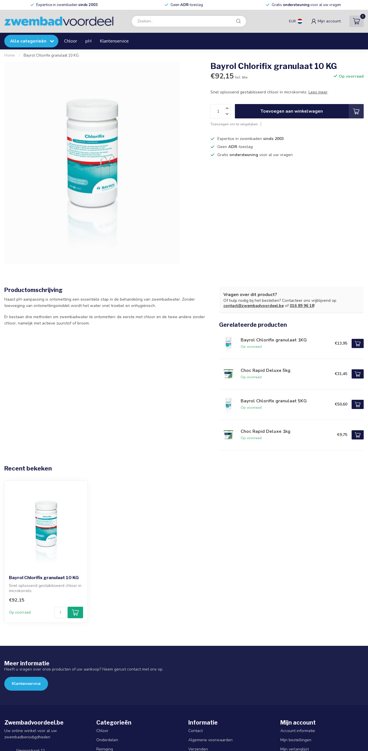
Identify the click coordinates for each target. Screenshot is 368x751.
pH (88, 41)
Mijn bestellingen (295, 740)
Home (9, 55)
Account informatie (297, 730)
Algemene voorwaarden (210, 740)
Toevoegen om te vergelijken (234, 124)
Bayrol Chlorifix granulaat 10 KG (51, 55)
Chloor (70, 41)
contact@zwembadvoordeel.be (253, 305)
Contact (195, 730)
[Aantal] (60, 612)
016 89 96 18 (302, 305)
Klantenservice (114, 41)
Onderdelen (107, 740)
